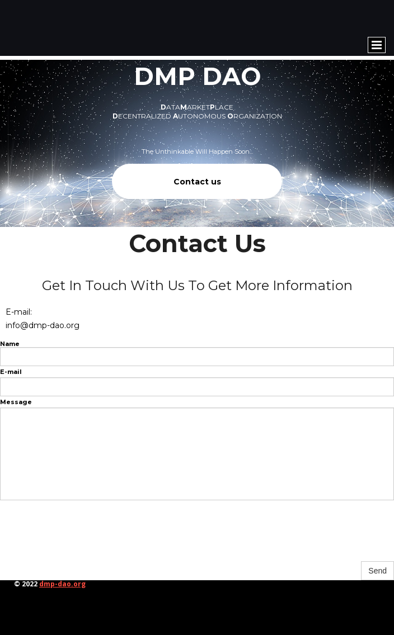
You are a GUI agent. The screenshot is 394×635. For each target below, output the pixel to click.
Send (377, 570)
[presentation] (85, 537)
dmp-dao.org (62, 584)
